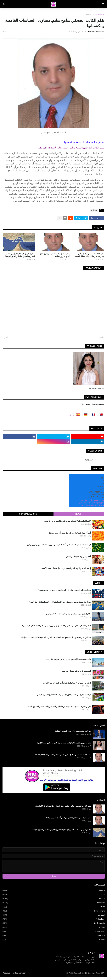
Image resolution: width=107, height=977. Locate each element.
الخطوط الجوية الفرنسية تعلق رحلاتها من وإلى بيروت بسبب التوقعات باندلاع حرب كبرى (56, 625)
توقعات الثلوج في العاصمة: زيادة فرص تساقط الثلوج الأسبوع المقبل (64, 694)
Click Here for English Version (92, 404)
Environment (54, 911)
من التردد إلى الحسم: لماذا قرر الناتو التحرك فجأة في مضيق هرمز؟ (64, 590)
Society (54, 898)
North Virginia (54, 923)
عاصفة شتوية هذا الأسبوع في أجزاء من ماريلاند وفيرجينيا (68, 659)
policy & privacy (19, 973)
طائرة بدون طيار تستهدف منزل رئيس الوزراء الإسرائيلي (68, 614)
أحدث (101, 337)
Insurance (54, 935)
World (54, 907)
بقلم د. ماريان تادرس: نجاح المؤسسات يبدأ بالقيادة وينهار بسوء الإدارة (64, 743)
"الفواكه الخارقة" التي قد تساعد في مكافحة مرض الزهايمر (67, 521)
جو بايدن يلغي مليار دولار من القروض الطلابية (73, 731)
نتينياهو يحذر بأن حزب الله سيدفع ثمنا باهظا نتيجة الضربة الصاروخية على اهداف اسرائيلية (56, 637)
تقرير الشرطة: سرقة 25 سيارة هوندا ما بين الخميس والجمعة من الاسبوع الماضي (58, 706)
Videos (54, 939)
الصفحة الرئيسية (98, 14)
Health (78, 514)
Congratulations (28, 514)
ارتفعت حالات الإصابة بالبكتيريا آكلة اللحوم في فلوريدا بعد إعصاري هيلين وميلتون (59, 544)
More (71, 415)
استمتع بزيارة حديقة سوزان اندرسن (76, 671)
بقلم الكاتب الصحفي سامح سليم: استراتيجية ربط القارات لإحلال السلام (89, 255)
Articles (88, 14)
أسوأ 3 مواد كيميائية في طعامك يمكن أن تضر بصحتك (70, 533)
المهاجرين (54, 915)
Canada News (54, 931)
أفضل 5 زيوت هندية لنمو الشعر (78, 556)
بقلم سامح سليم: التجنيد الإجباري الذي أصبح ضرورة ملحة (54, 255)
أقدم (6, 337)
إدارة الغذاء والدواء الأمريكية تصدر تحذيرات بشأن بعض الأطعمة (66, 568)
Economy (54, 902)
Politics (54, 894)
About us (6, 973)
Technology (54, 919)
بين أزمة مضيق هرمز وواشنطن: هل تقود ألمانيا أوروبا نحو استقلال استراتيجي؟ (60, 602)
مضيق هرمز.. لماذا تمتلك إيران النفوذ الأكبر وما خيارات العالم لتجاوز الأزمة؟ (20, 255)
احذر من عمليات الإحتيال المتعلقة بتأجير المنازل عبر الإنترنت (67, 683)
